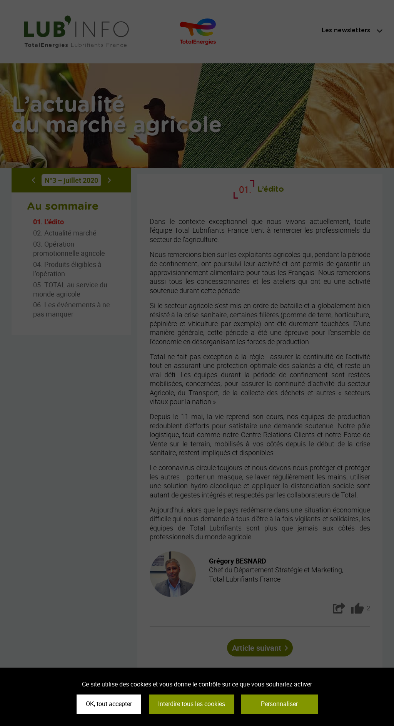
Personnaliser (279, 703)
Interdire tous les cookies (191, 703)
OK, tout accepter (109, 703)
